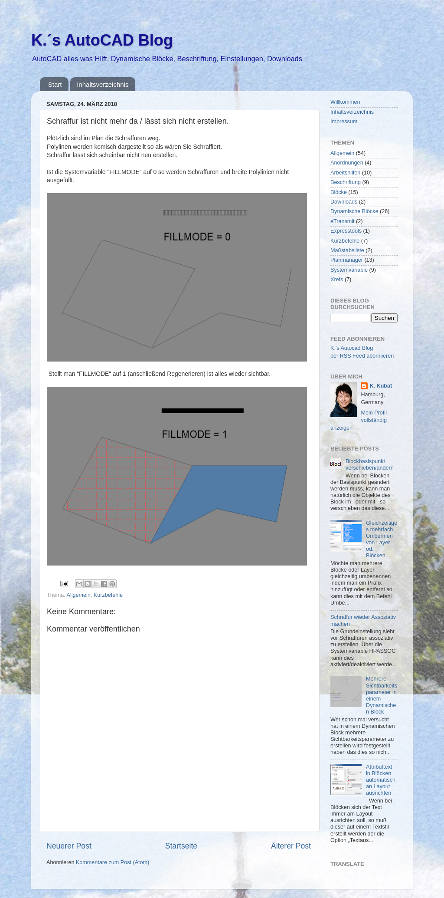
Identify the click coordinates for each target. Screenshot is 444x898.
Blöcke (338, 192)
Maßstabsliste (347, 250)
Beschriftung (345, 182)
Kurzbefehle (108, 595)
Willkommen (345, 102)
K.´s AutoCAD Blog (102, 40)
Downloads (343, 202)
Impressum (343, 121)
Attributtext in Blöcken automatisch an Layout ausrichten (380, 780)
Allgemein (79, 595)
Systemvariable (349, 270)
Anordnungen (346, 163)
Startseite (181, 846)
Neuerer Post (68, 846)
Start (55, 84)
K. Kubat (380, 386)
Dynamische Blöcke (354, 211)
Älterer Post (291, 846)
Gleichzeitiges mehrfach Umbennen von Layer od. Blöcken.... (381, 539)
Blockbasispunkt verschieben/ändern (370, 464)
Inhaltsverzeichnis (102, 84)
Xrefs (336, 279)
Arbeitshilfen (345, 173)
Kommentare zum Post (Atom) (112, 862)
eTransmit (342, 221)
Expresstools (346, 231)
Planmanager (346, 260)
